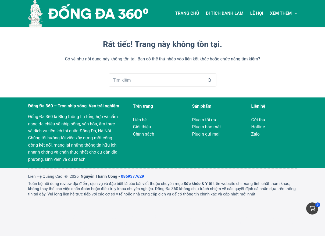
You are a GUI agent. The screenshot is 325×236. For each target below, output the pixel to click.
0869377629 (132, 176)
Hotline (258, 126)
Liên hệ (140, 119)
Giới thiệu (142, 126)
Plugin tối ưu (204, 119)
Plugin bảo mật (206, 126)
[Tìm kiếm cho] (156, 80)
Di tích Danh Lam (225, 13)
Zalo (255, 134)
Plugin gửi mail (206, 134)
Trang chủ (187, 13)
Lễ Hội (256, 13)
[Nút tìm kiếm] (209, 80)
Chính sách (143, 134)
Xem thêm (283, 13)
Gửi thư (258, 119)
